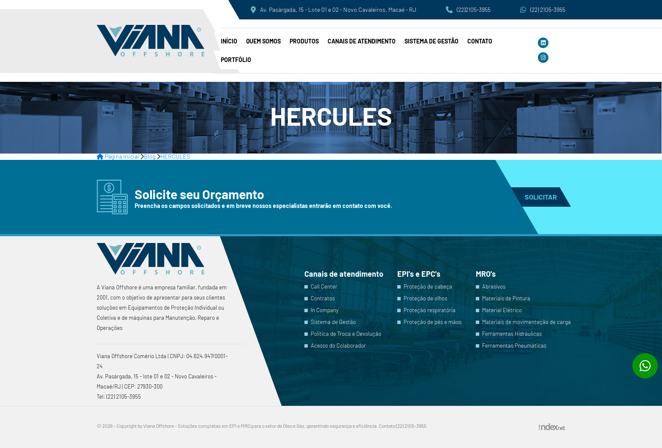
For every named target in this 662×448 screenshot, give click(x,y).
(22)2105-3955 (468, 9)
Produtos (304, 41)
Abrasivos (493, 286)
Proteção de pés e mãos (432, 322)
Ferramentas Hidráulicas (512, 334)
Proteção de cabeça (428, 286)
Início (229, 41)
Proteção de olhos (425, 298)
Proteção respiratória (430, 310)
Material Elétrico (502, 310)
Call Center (324, 286)
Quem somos (263, 41)
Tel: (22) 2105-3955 (119, 396)
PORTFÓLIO (236, 59)
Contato (479, 41)
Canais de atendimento (362, 41)
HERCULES (175, 156)
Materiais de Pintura (506, 298)
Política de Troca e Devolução (346, 334)
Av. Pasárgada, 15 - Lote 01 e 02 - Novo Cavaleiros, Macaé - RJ (333, 9)
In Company (325, 310)
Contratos (323, 298)
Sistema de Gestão (431, 41)
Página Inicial (118, 156)
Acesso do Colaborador (338, 345)
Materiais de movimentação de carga (526, 322)
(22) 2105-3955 (542, 9)
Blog (149, 156)
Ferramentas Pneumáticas (514, 345)
